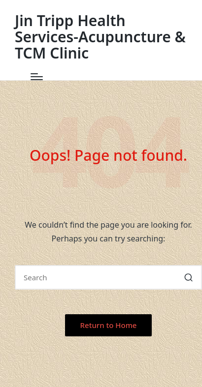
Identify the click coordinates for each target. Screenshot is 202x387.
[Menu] (37, 76)
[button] (188, 277)
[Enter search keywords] (108, 277)
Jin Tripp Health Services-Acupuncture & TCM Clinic (100, 36)
